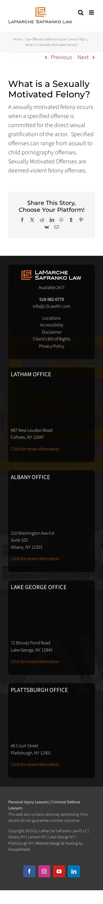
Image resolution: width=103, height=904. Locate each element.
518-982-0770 (51, 299)
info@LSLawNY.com (52, 306)
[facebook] (29, 871)
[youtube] (59, 871)
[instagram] (44, 871)
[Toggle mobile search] (80, 12)
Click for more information (35, 449)
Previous (61, 57)
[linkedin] (74, 871)
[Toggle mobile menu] (92, 12)
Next (83, 57)
